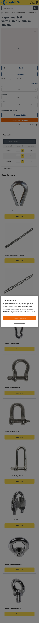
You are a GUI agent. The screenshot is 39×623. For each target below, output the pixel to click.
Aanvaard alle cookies (19, 318)
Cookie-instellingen (19, 323)
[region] (19, 311)
